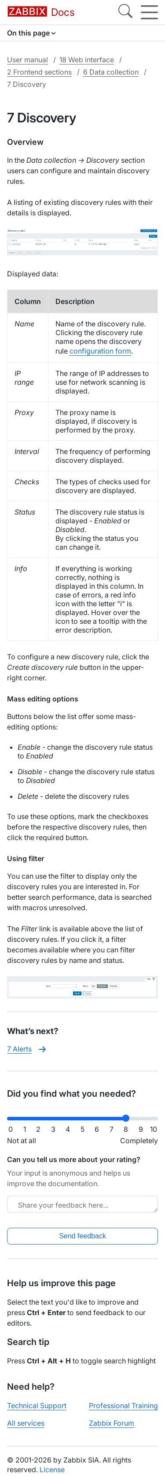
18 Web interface (86, 59)
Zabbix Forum (111, 1423)
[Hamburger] (149, 12)
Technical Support (36, 1405)
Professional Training (123, 1405)
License (52, 1469)
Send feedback (82, 1236)
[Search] (125, 12)
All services (25, 1423)
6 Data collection (111, 72)
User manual (27, 59)
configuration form (100, 351)
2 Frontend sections (39, 72)
